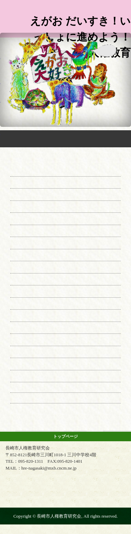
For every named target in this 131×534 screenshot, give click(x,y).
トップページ (65, 436)
